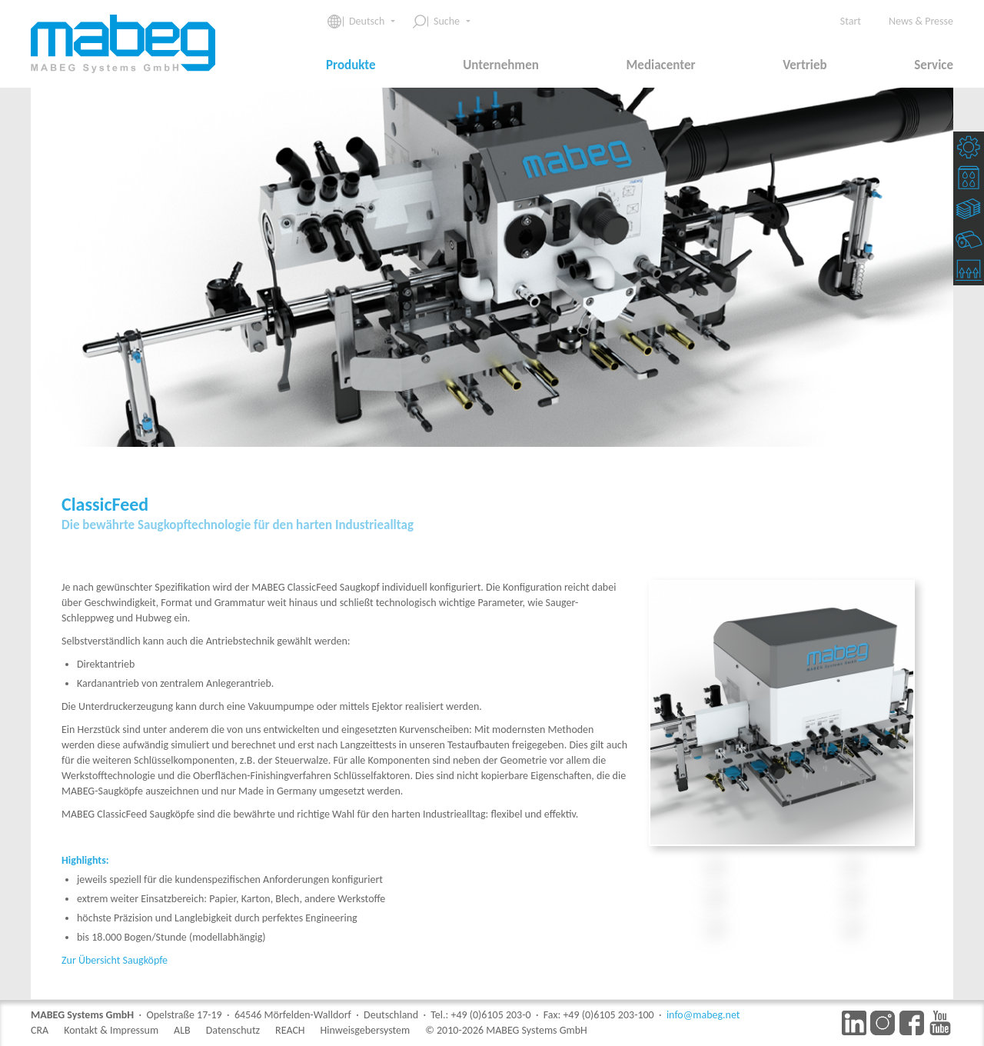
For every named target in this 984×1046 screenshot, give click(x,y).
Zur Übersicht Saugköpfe (115, 960)
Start (850, 21)
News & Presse (921, 21)
